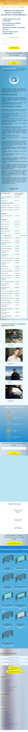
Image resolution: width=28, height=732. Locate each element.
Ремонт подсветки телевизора (7, 281)
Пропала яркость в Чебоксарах (14, 657)
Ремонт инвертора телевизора (7, 258)
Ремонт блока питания (5, 300)
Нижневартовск (23, 3)
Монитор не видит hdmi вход (7, 643)
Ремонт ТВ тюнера (5, 240)
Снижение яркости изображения (20, 624)
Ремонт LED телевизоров (6, 246)
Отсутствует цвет (4, 266)
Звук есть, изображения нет (7, 605)
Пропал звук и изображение (7, 271)
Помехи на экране (5, 268)
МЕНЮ (5, 3)
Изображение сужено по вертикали (20, 605)
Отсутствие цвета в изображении (7, 624)
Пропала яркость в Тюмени (14, 660)
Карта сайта (2, 728)
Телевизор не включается (6, 275)
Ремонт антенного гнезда (6, 237)
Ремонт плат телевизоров (6, 248)
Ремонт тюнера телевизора (6, 293)
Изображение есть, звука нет (20, 587)
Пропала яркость (4, 273)
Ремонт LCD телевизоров (7, 587)
